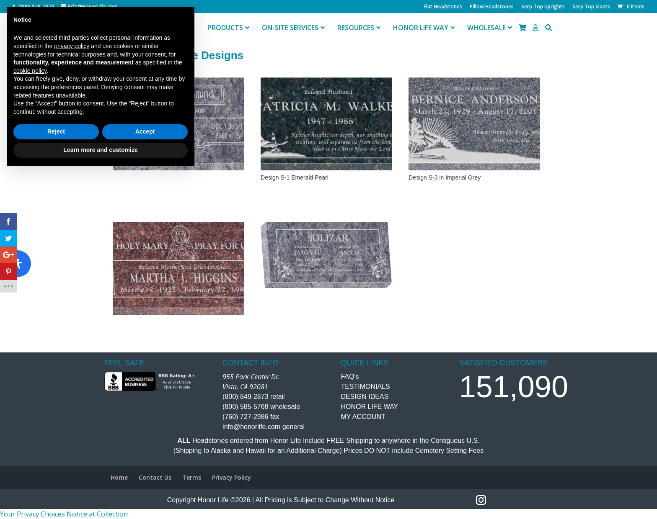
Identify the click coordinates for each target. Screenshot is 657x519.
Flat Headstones (443, 7)
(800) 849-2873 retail (253, 396)
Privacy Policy (231, 477)
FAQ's (350, 376)
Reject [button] (56, 478)
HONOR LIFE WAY (369, 406)
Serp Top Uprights (543, 7)
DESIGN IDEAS (364, 396)
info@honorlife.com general (263, 426)
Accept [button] (145, 478)
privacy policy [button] (71, 392)
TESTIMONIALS (365, 386)
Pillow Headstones (492, 7)
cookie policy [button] (30, 417)
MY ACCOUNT (363, 416)
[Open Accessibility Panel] (17, 263)
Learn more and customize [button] (100, 496)
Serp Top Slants (591, 7)
